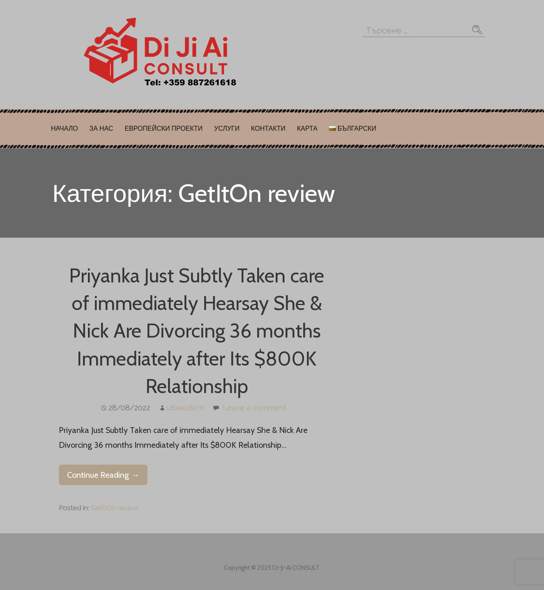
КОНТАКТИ (268, 128)
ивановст (185, 407)
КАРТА (307, 128)
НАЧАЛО (64, 128)
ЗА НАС (101, 128)
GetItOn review (115, 508)
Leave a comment (254, 407)
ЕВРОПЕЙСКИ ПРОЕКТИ (163, 128)
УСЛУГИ (227, 128)
